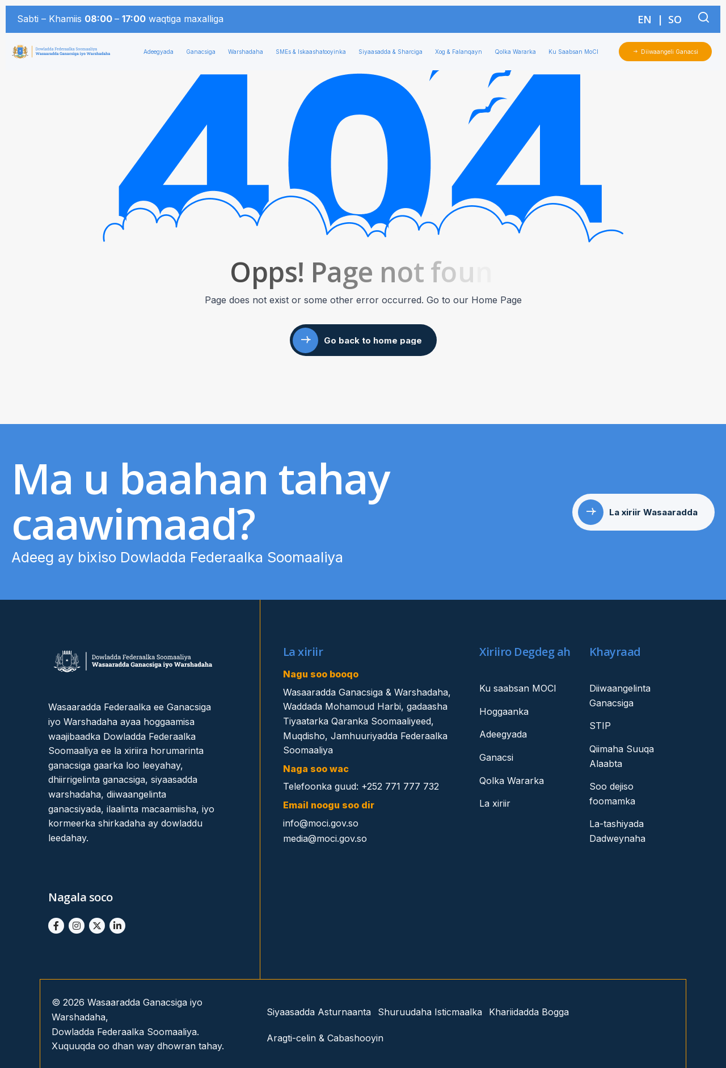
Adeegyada (161, 51)
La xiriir (494, 803)
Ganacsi (496, 757)
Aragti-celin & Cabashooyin (325, 1038)
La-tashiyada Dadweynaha (617, 831)
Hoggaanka (504, 711)
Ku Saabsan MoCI (576, 51)
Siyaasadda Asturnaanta (319, 1012)
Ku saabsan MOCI (517, 688)
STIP (600, 725)
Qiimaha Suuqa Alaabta (621, 756)
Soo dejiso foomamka (612, 794)
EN (645, 19)
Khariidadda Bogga (529, 1012)
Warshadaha (248, 51)
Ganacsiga (203, 51)
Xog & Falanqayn (461, 51)
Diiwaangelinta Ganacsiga (620, 696)
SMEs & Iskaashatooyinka (314, 51)
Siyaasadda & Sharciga (393, 51)
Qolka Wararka (518, 51)
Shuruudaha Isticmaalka (430, 1012)
